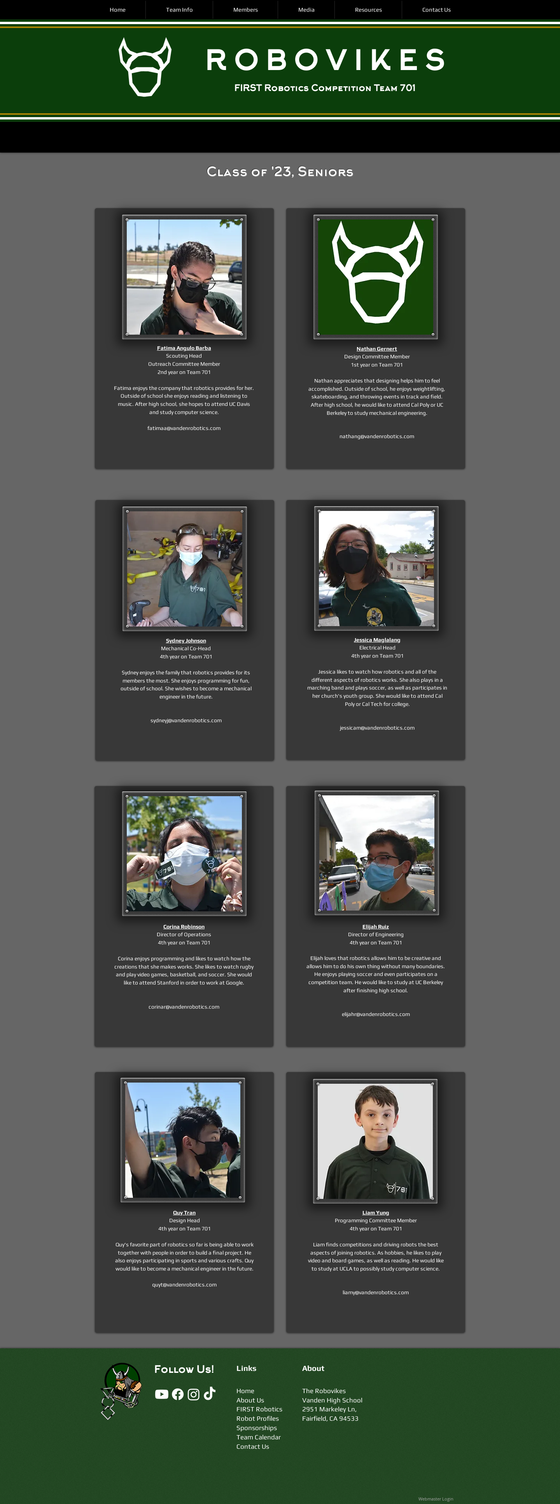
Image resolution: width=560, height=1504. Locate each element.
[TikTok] (209, 1394)
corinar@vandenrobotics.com (184, 1007)
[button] (179, 10)
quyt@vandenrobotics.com (184, 1284)
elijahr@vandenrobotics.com (376, 1014)
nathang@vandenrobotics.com (377, 436)
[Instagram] (193, 1394)
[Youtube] (162, 1394)
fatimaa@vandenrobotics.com (183, 428)
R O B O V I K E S (324, 63)
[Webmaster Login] (435, 1499)
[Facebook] (178, 1394)
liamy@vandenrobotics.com (376, 1292)
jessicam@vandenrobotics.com (377, 728)
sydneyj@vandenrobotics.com (186, 720)
